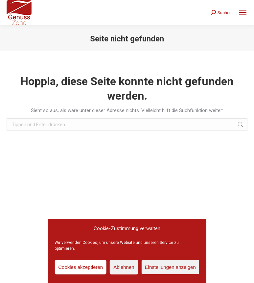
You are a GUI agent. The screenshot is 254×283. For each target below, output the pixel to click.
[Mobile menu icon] (242, 12)
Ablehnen (123, 267)
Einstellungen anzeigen (170, 267)
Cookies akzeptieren (80, 267)
